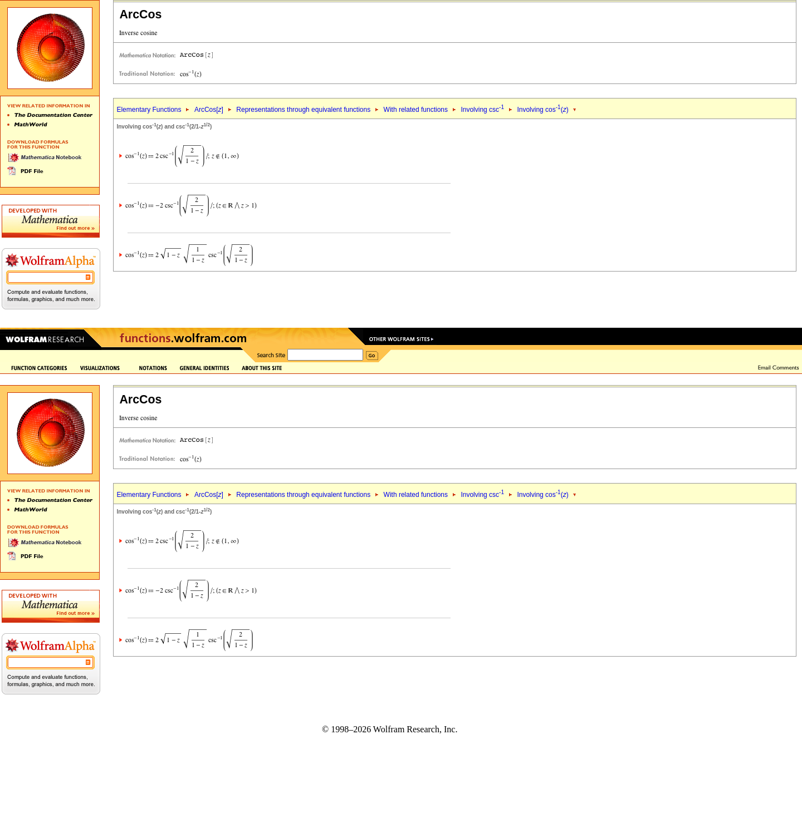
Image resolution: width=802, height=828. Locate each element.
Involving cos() (542, 110)
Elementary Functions (148, 110)
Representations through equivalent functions (303, 110)
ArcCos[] (208, 110)
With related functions (416, 110)
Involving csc (482, 110)
